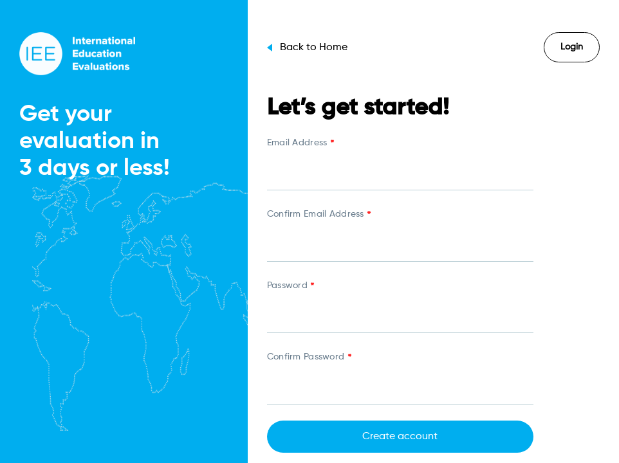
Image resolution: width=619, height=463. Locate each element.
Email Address (300, 144)
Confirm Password (309, 358)
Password (290, 287)
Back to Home (307, 47)
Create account (400, 436)
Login (571, 46)
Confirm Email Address (319, 215)
